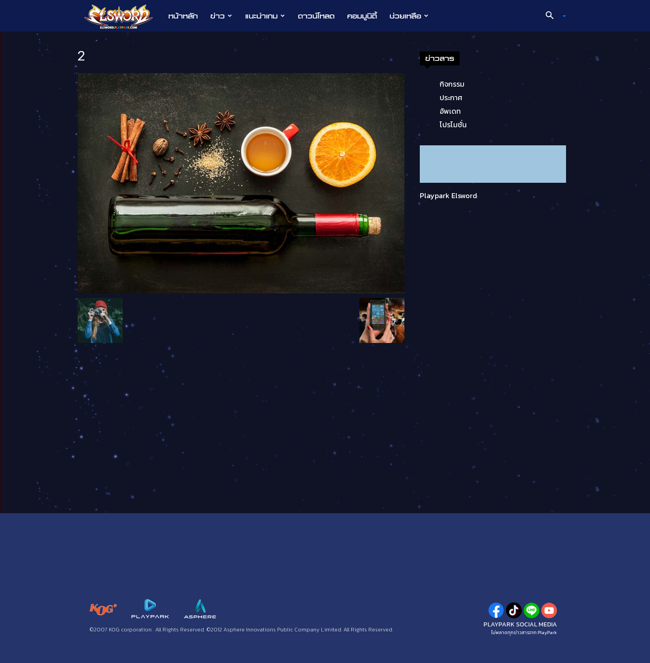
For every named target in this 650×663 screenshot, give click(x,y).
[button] (552, 16)
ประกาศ (451, 97)
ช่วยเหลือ (409, 16)
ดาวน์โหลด (316, 16)
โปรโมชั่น (453, 124)
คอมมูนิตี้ (362, 16)
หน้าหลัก (183, 16)
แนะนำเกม (265, 16)
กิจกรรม (452, 84)
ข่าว (221, 16)
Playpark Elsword (448, 195)
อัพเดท (450, 111)
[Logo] (123, 16)
